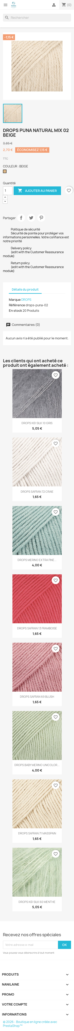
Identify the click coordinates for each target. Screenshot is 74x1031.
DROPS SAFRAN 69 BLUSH (37, 696)
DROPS (26, 300)
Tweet (31, 218)
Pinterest (41, 218)
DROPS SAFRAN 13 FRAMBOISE (37, 628)
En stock (15, 311)
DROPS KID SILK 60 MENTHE (37, 902)
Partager (21, 218)
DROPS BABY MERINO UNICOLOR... (37, 765)
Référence (17, 305)
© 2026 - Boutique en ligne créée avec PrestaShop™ (30, 1024)
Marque (15, 300)
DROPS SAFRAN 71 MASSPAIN (37, 833)
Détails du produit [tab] (25, 289)
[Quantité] (7, 190)
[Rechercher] (37, 18)
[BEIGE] (5, 172)
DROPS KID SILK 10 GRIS (37, 423)
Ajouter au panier (37, 190)
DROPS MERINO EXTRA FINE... (37, 560)
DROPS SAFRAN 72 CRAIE (37, 491)
